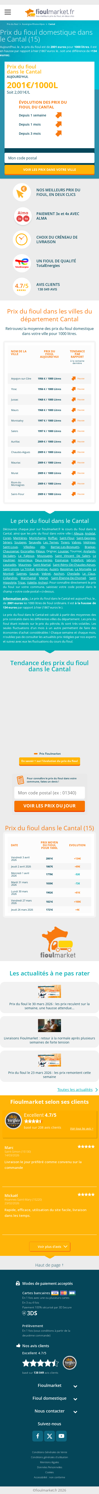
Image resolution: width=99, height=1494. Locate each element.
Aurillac (15, 441)
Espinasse (61, 560)
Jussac (14, 399)
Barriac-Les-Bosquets (65, 547)
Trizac (21, 582)
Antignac (42, 569)
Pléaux (40, 551)
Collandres (10, 578)
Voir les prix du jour (49, 806)
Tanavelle (35, 542)
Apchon (59, 574)
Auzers (53, 569)
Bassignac (66, 569)
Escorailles (27, 551)
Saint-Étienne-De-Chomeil (68, 578)
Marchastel (28, 578)
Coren (7, 538)
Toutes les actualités (75, 1089)
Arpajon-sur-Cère (21, 378)
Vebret (46, 574)
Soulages (20, 542)
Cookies (49, 1472)
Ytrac (14, 389)
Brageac (90, 547)
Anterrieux (25, 560)
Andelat (90, 533)
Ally (42, 547)
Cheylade (73, 574)
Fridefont (77, 560)
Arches (42, 582)
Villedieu (29, 547)
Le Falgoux (26, 556)
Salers (14, 431)
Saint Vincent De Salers (72, 556)
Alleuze (78, 533)
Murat (14, 473)
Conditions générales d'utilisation (49, 1457)
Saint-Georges (85, 538)
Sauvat (34, 574)
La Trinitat (27, 569)
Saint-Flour (17, 494)
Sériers (7, 542)
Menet (43, 578)
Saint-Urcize (11, 569)
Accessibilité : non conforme (49, 1477)
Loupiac (63, 551)
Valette (32, 582)
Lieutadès (9, 565)
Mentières (20, 538)
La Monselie (83, 569)
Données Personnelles (49, 1467)
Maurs (14, 410)
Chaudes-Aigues (20, 452)
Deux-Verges (43, 560)
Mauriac (15, 462)
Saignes (21, 574)
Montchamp (37, 538)
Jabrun (90, 560)
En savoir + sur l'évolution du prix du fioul (49, 761)
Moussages (44, 556)
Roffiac (52, 538)
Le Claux (88, 574)
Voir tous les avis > (81, 1128)
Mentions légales (49, 1462)
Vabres (76, 542)
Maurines (24, 565)
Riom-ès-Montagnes (17, 484)
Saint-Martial (42, 565)
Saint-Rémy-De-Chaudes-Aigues (74, 565)
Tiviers (65, 542)
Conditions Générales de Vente (49, 1452)
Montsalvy (17, 420)
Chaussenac (11, 551)
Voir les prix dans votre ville (49, 169)
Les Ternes (50, 542)
